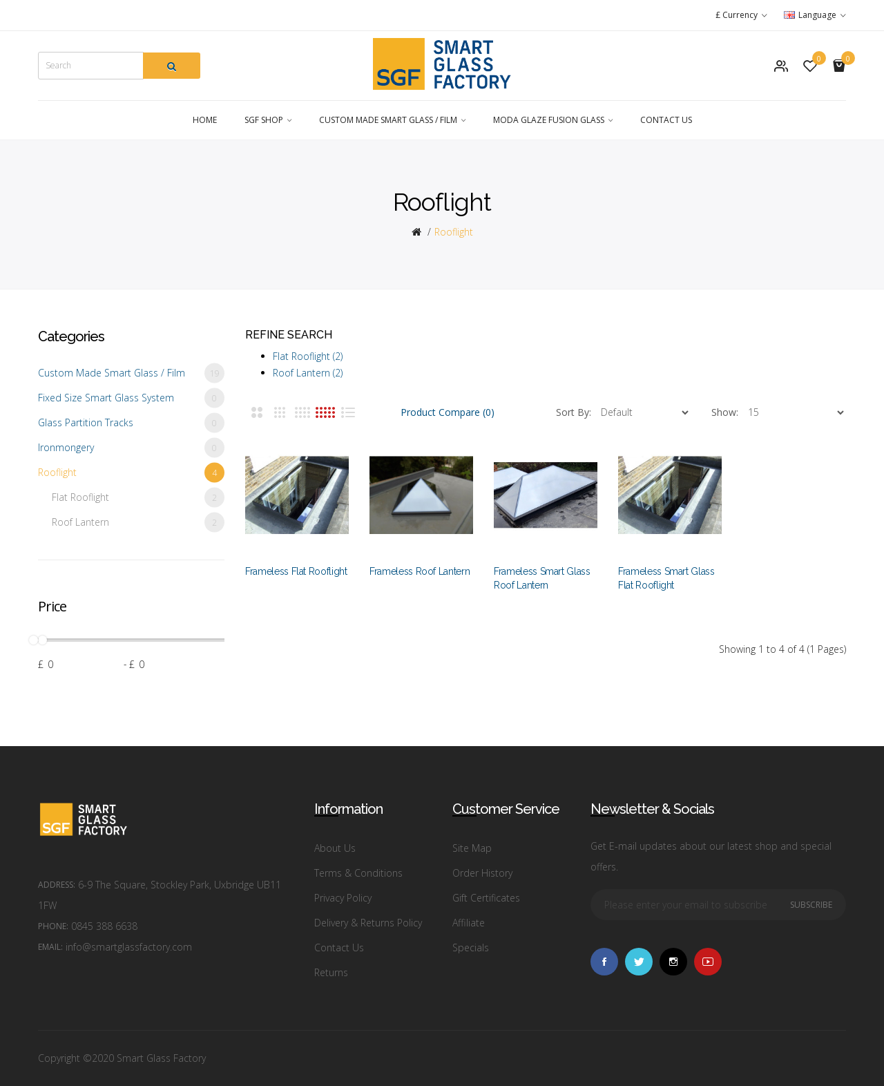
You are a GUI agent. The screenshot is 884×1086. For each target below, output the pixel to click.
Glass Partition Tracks (131, 423)
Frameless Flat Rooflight (296, 571)
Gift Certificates (486, 897)
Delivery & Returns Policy (368, 922)
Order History (482, 872)
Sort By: (573, 412)
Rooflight (453, 231)
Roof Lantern (138, 523)
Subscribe (811, 905)
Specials (470, 947)
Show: (724, 412)
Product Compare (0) (447, 412)
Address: (56, 884)
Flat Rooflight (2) (308, 356)
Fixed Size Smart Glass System (131, 398)
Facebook (604, 961)
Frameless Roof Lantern (419, 571)
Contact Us (339, 947)
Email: (50, 947)
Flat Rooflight (138, 498)
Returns (331, 972)
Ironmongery (131, 448)
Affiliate (468, 922)
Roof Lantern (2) (308, 372)
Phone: (53, 926)
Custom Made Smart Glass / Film (131, 373)
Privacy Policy (343, 897)
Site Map (472, 848)
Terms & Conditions (358, 872)
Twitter (639, 961)
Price (52, 606)
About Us (335, 848)
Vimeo (708, 961)
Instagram (673, 961)
